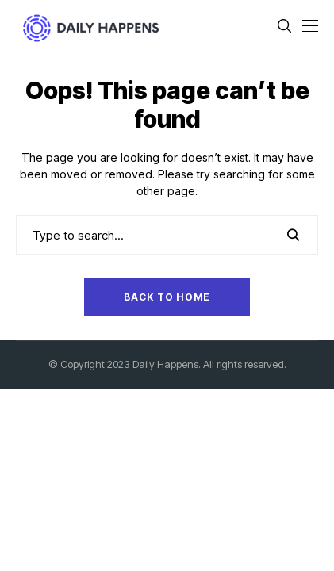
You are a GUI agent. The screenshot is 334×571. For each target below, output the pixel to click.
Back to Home (167, 297)
